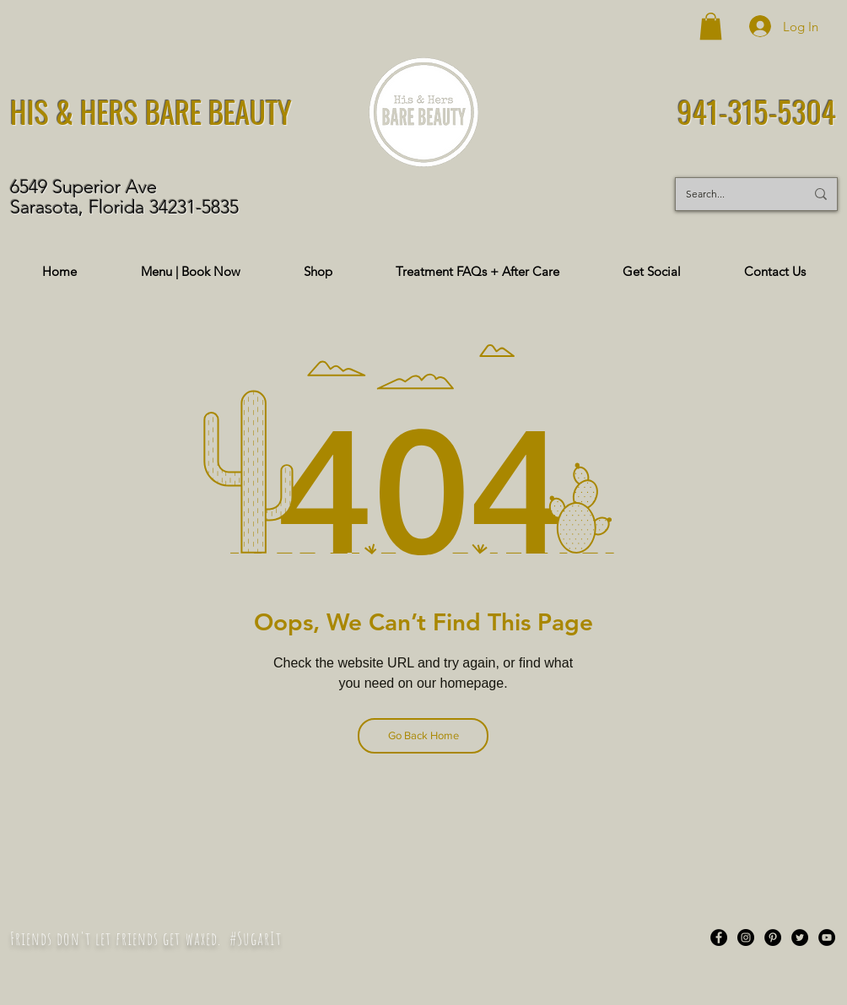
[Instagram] (745, 937)
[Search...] (733, 194)
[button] (710, 26)
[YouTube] (826, 937)
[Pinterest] (772, 937)
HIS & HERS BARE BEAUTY (151, 111)
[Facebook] (718, 937)
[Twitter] (799, 937)
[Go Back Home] (423, 736)
